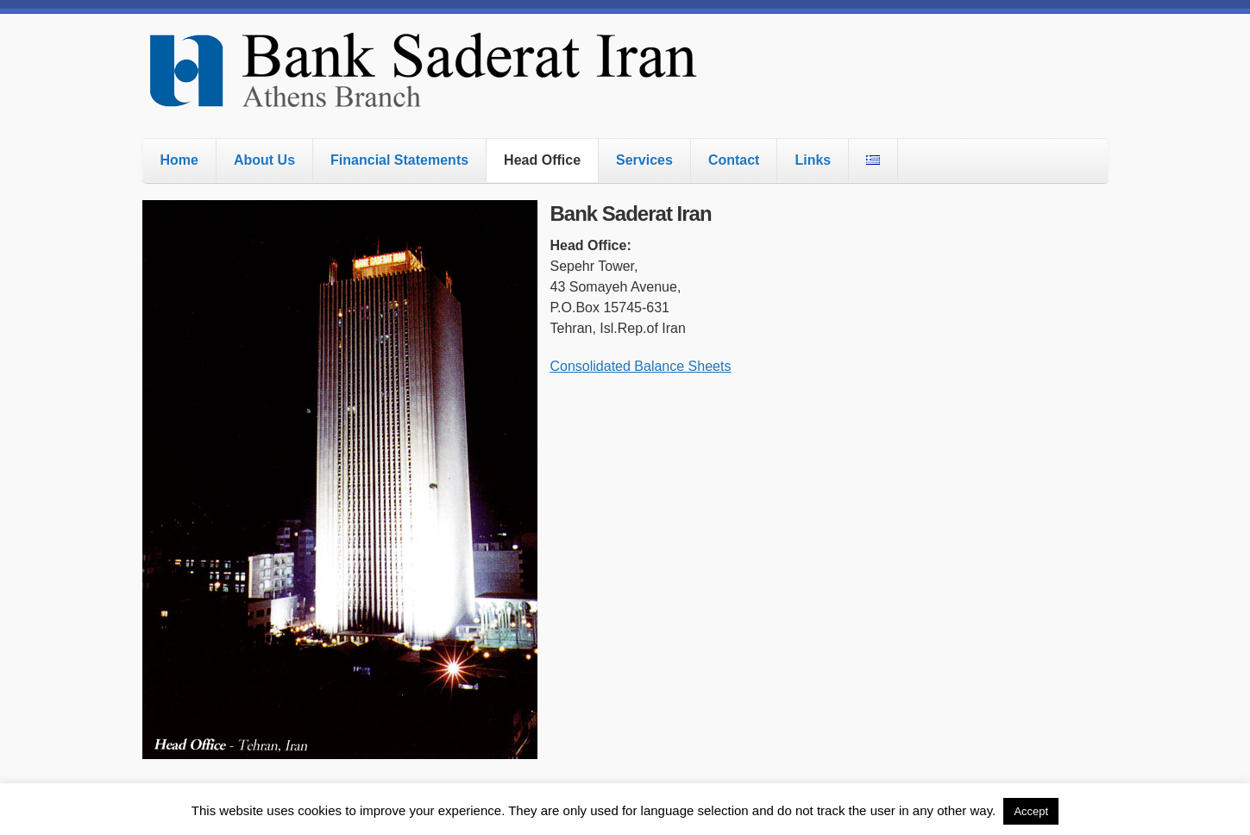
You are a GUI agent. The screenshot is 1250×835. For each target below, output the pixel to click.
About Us (264, 160)
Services (644, 160)
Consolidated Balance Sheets (641, 366)
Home (179, 160)
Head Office (542, 160)
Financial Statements (399, 160)
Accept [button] (1031, 811)
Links (813, 160)
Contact (734, 160)
